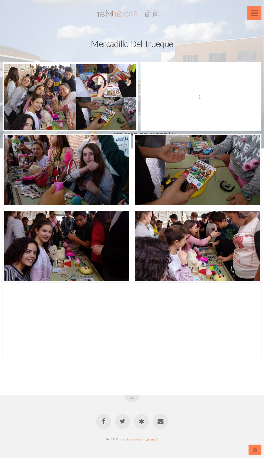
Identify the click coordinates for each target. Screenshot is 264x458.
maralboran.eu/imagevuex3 (138, 439)
